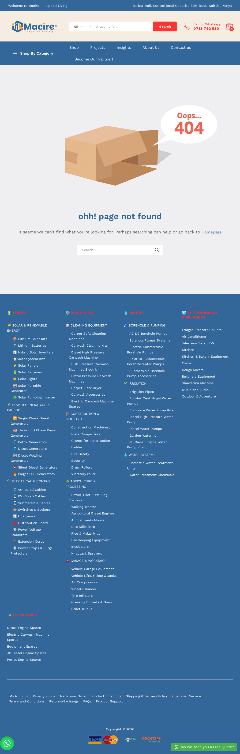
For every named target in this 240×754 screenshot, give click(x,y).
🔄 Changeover (25, 516)
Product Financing (106, 696)
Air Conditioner (194, 336)
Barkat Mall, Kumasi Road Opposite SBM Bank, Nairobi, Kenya (182, 6)
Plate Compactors (85, 434)
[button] (7, 742)
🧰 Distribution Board (30, 523)
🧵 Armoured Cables (29, 489)
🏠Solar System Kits (29, 359)
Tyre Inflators (82, 595)
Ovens (186, 363)
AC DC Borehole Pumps (148, 333)
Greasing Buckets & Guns (91, 602)
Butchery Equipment (198, 376)
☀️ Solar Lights (25, 379)
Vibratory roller (83, 474)
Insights (124, 47)
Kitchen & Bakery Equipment (205, 356)
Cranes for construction (90, 441)
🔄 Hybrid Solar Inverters (33, 352)
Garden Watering (142, 435)
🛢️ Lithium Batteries (29, 345)
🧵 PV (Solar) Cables (29, 496)
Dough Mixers (192, 370)
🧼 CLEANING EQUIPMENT (86, 325)
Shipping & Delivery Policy (147, 696)
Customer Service (186, 696)
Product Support (109, 701)
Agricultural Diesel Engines (92, 513)
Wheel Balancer (83, 589)
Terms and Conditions (27, 701)
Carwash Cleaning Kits (89, 345)
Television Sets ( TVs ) (199, 343)
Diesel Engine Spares (24, 628)
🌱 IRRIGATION (135, 383)
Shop (74, 47)
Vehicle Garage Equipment (92, 569)
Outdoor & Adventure (199, 396)
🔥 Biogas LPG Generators (34, 474)
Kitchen (188, 350)
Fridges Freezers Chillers (201, 330)
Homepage (211, 231)
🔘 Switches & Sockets (31, 509)
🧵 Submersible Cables (31, 503)
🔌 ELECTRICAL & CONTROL (29, 481)
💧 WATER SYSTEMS (140, 455)
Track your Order (73, 696)
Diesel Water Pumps (145, 429)
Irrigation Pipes (141, 392)
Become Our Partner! (94, 59)
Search (165, 26)
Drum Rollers (81, 467)
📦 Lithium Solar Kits (30, 339)
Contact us (181, 47)
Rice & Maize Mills (85, 533)
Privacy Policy (44, 696)
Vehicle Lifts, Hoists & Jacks (93, 576)
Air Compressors (84, 582)
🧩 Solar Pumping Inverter (34, 397)
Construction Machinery (90, 427)
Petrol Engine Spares (24, 659)
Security (78, 460)
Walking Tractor (83, 507)
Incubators (80, 546)
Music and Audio (195, 390)
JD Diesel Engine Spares (26, 653)
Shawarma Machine (198, 383)
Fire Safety (80, 454)
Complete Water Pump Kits (151, 410)
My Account (18, 696)
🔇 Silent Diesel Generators (35, 467)
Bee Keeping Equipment (90, 540)
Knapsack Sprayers (86, 553)
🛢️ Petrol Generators (30, 442)
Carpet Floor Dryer (86, 388)
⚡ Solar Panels (25, 365)
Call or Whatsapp (207, 24)
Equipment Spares (22, 646)
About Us (150, 47)
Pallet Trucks (81, 609)
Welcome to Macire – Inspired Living (37, 6)
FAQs (87, 701)
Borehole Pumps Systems (149, 340)
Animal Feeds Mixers (87, 520)
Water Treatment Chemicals (151, 475)
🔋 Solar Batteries (27, 372)
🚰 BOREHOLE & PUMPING (144, 325)
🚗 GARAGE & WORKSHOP (86, 561)
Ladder (76, 447)
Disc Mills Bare (83, 527)
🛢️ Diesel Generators (30, 448)
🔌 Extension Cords (28, 541)
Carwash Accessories (88, 394)
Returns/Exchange (64, 701)
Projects (97, 47)
